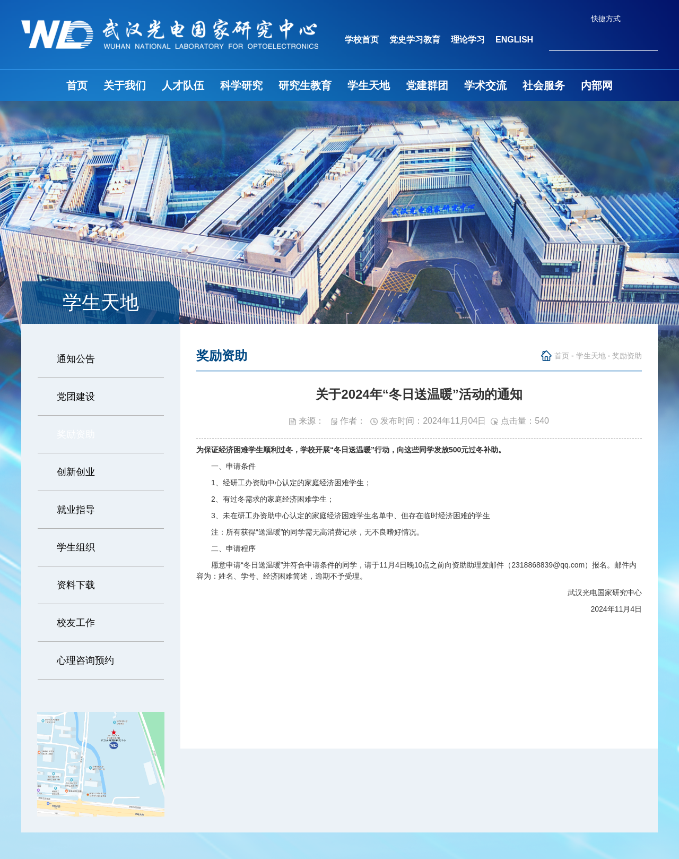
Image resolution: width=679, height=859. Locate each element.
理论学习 (468, 39)
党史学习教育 (414, 39)
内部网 (597, 85)
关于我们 (124, 85)
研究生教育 (305, 85)
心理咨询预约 (85, 660)
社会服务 (544, 85)
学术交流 (485, 85)
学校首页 (362, 39)
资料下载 (76, 585)
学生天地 (368, 85)
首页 (77, 85)
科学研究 (241, 85)
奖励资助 (76, 434)
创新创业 (76, 472)
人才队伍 (183, 85)
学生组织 (76, 547)
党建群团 (427, 85)
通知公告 (76, 359)
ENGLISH (514, 39)
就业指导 (76, 509)
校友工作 (76, 622)
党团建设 (76, 396)
